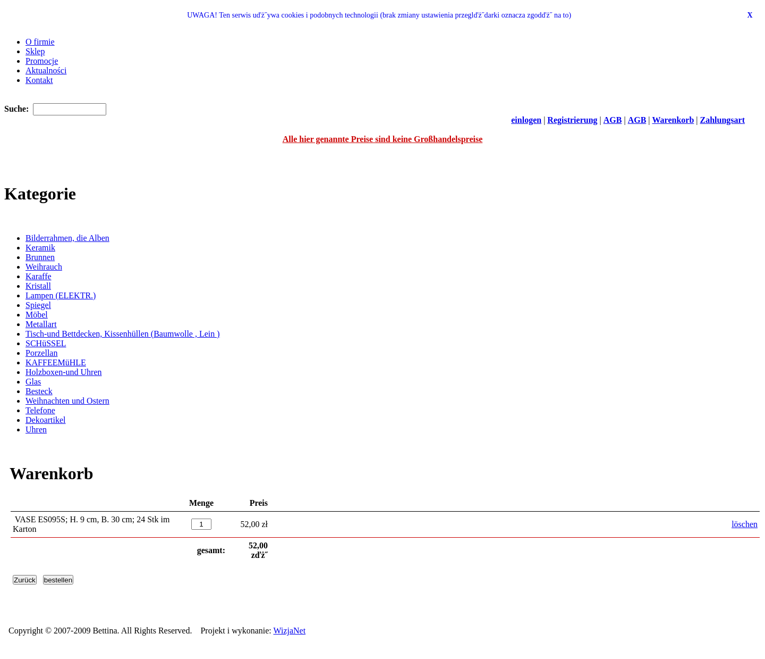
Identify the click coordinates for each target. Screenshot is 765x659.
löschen (745, 524)
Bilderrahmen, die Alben (67, 238)
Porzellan (41, 352)
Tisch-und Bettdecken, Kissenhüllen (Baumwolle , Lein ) (123, 333)
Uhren (36, 429)
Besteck (39, 391)
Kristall (38, 285)
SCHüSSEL (46, 343)
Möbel (37, 314)
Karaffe (39, 276)
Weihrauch (44, 266)
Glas (33, 381)
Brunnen (40, 257)
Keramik (40, 247)
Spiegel (38, 305)
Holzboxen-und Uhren (64, 372)
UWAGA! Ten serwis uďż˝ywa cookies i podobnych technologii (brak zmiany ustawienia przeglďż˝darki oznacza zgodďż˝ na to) (379, 15)
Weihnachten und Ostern (67, 400)
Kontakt (39, 80)
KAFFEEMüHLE (56, 362)
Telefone (40, 410)
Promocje (42, 60)
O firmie (40, 41)
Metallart (41, 324)
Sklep (35, 51)
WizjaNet (290, 630)
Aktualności (46, 70)
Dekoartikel (46, 419)
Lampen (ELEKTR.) (61, 295)
